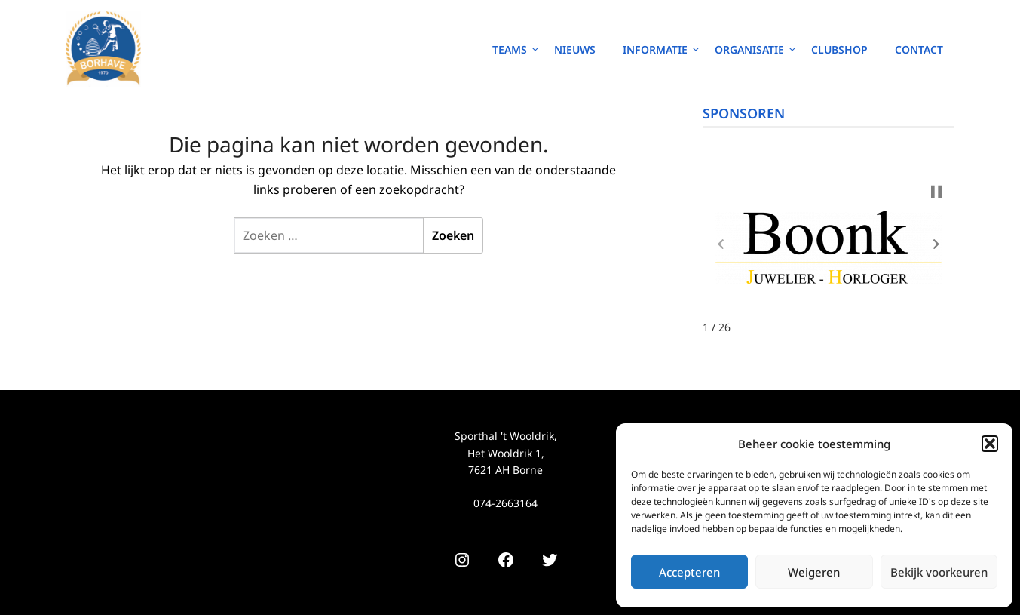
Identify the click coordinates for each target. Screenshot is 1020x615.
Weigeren (814, 572)
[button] (989, 443)
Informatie (655, 49)
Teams (509, 49)
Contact (919, 49)
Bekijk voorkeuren (939, 572)
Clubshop (839, 49)
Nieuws (575, 49)
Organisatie (749, 49)
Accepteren (689, 572)
